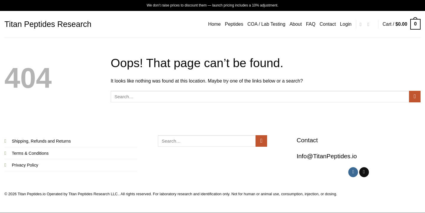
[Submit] (415, 96)
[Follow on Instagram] (362, 24)
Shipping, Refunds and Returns (41, 141)
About (296, 24)
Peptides (234, 24)
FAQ (311, 24)
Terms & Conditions (30, 153)
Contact (328, 24)
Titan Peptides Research (47, 24)
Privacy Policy (25, 165)
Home (214, 24)
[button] (346, 24)
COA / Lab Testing (266, 24)
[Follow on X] (369, 24)
